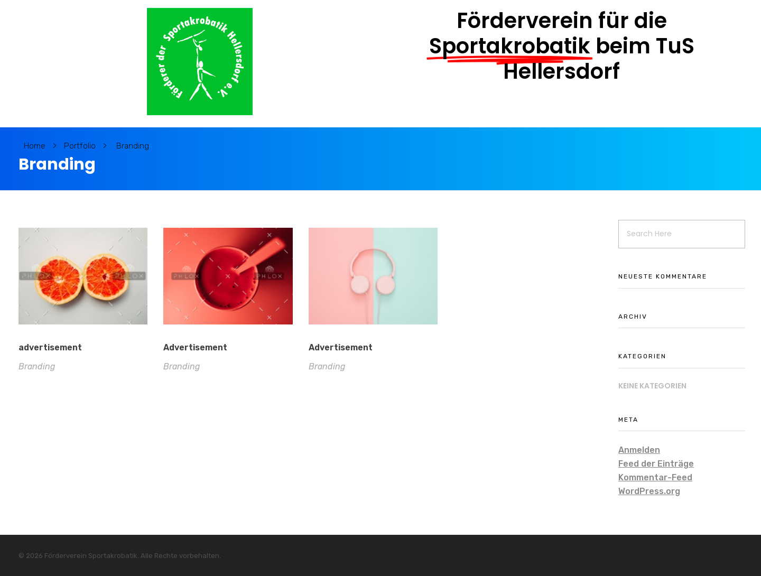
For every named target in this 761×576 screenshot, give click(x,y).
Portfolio (80, 146)
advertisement (50, 347)
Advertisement (195, 348)
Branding (36, 366)
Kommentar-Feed (655, 477)
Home (34, 146)
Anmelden (639, 450)
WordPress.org (649, 491)
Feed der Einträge (656, 464)
